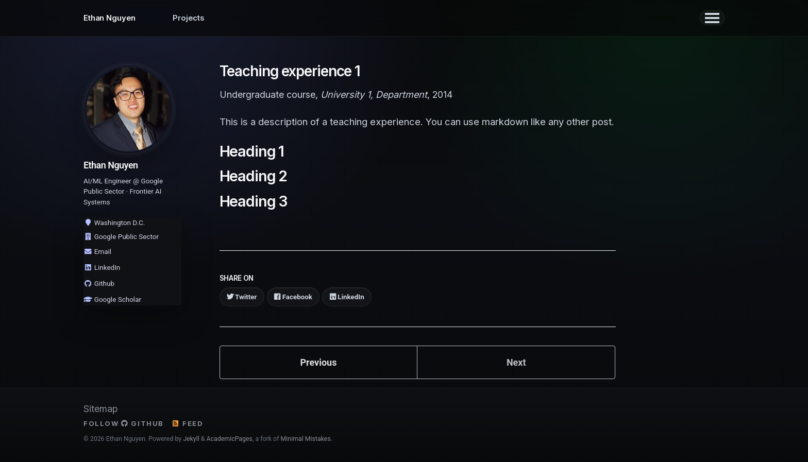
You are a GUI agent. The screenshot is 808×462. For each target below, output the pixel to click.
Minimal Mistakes (306, 438)
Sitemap (100, 408)
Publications (291, 18)
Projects (189, 18)
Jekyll (191, 438)
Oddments (353, 18)
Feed (187, 423)
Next (516, 361)
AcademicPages (229, 438)
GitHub (142, 423)
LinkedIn (101, 267)
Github (98, 283)
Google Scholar (112, 299)
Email (97, 251)
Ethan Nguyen (109, 18)
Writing (236, 18)
